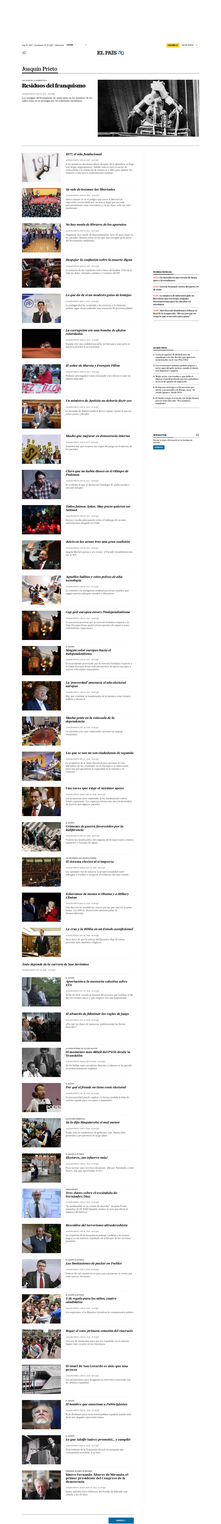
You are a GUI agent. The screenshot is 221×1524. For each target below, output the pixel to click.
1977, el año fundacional (84, 154)
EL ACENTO (70, 647)
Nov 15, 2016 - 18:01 (95, 868)
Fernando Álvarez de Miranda (79, 1471)
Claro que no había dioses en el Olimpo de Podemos (97, 473)
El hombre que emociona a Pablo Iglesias (96, 1404)
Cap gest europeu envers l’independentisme (98, 612)
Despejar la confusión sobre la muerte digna (99, 260)
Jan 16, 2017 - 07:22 (89, 587)
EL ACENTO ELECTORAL (75, 1260)
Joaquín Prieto (39, 69)
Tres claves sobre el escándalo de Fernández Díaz (91, 1195)
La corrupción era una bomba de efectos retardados (96, 332)
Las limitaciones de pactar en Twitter (94, 1263)
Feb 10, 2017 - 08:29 (89, 481)
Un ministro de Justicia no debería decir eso (99, 401)
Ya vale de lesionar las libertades (90, 189)
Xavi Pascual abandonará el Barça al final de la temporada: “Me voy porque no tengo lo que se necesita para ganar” (175, 313)
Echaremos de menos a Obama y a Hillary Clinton (97, 896)
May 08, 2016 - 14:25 (96, 1488)
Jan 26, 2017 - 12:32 (89, 548)
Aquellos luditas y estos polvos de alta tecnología (94, 579)
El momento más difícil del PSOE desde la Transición (98, 1054)
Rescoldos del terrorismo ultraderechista (97, 1225)
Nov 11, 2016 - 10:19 (89, 904)
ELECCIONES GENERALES (75, 1119)
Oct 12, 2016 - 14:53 (89, 1020)
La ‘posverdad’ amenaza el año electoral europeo (96, 684)
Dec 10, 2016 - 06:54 (95, 795)
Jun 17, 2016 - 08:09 (89, 1270)
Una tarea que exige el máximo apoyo (95, 788)
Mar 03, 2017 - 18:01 (89, 372)
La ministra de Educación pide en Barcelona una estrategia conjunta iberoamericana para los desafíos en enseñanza (173, 300)
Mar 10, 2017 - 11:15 (89, 340)
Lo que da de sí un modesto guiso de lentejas (99, 295)
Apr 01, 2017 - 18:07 (89, 231)
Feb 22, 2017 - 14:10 (89, 407)
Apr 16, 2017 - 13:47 (89, 160)
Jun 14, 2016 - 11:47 (89, 1308)
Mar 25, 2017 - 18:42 (89, 266)
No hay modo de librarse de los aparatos (96, 224)
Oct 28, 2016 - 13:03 (45, 970)
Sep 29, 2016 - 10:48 (95, 1062)
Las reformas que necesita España (81, 858)
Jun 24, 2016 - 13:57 (89, 1164)
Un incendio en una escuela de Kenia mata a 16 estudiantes (175, 279)
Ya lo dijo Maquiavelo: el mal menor (93, 1122)
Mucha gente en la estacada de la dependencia (90, 720)
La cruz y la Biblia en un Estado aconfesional (99, 929)
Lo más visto (160, 348)
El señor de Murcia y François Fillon (93, 365)
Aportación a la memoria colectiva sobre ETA (96, 983)
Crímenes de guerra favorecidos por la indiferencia (95, 828)
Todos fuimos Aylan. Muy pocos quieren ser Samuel (98, 508)
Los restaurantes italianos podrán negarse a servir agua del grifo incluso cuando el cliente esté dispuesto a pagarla (176, 368)
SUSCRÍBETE (173, 45)
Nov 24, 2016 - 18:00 (89, 836)
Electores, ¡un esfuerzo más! (87, 1157)
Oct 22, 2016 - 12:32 (89, 991)
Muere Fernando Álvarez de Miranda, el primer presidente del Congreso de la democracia (97, 1478)
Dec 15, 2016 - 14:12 (89, 728)
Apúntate (159, 447)
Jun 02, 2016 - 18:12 (89, 1376)
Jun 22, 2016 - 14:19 (89, 1202)
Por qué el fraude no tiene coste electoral (96, 1087)
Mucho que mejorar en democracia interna (98, 436)
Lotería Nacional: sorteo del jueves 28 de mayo (175, 288)
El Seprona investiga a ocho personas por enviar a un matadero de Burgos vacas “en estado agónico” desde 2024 (175, 390)
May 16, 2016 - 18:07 (89, 1446)
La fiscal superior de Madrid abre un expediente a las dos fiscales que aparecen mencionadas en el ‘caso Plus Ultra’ (175, 357)
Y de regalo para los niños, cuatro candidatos (91, 1300)
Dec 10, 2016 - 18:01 (89, 759)
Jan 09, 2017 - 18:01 (89, 660)
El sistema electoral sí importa (90, 861)
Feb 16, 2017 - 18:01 (89, 442)
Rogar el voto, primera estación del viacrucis (99, 1331)
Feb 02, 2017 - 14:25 (89, 516)
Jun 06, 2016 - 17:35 (89, 1337)
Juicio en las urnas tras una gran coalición (98, 542)
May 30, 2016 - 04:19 (89, 1410)
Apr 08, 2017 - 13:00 (89, 196)
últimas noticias (162, 272)
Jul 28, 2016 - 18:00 (89, 1093)
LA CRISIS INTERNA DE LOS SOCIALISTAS (81, 1049)
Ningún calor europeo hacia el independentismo (88, 652)
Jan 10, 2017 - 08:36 (89, 618)
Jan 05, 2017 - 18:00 (89, 692)
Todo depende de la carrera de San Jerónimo (55, 964)
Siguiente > (121, 1520)
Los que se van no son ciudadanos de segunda (100, 753)
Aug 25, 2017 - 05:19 (45, 94)
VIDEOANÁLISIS (72, 1189)
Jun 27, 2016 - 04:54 (89, 1129)
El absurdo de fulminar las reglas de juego (97, 1014)
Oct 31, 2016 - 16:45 (89, 936)
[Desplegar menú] (24, 52)
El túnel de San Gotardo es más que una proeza (97, 1368)
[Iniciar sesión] (189, 45)
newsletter (160, 435)
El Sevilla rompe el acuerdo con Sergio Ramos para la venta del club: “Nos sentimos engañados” (177, 401)
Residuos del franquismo (54, 85)
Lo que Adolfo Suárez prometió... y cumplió (98, 1439)
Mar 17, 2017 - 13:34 (89, 301)
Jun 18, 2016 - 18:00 (89, 1231)
